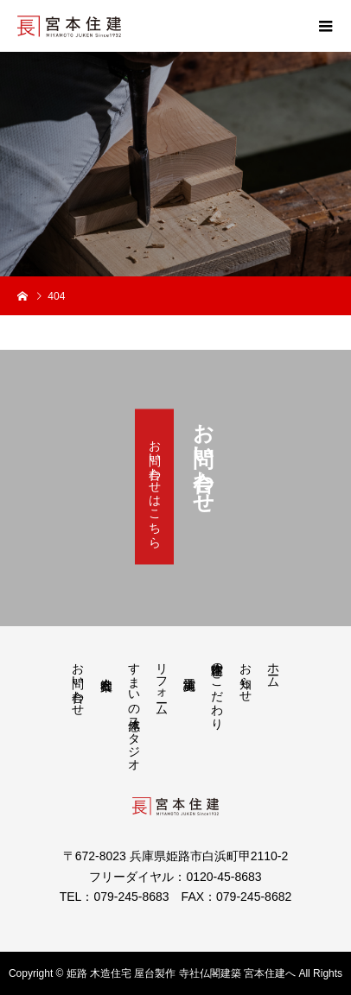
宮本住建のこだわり (217, 689)
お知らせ (245, 675)
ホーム (272, 668)
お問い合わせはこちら (155, 487)
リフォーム (162, 682)
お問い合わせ (78, 682)
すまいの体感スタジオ (133, 710)
